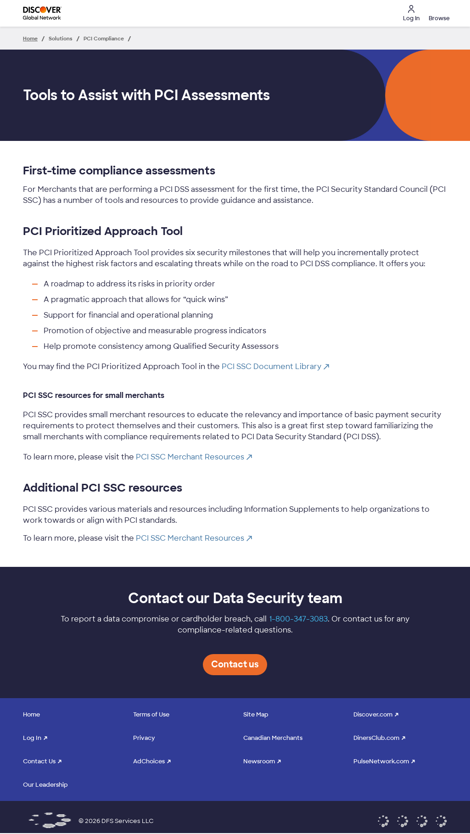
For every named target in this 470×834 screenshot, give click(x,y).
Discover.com (372, 714)
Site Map (256, 714)
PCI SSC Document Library (275, 366)
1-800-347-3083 (298, 619)
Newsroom (259, 761)
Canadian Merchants (272, 738)
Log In (32, 738)
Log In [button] (411, 13)
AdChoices (149, 761)
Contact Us (39, 761)
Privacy (144, 738)
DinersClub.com (376, 738)
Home (31, 714)
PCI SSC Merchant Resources (194, 457)
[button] (438, 13)
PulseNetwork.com (381, 761)
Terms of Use (151, 714)
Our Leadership (45, 785)
